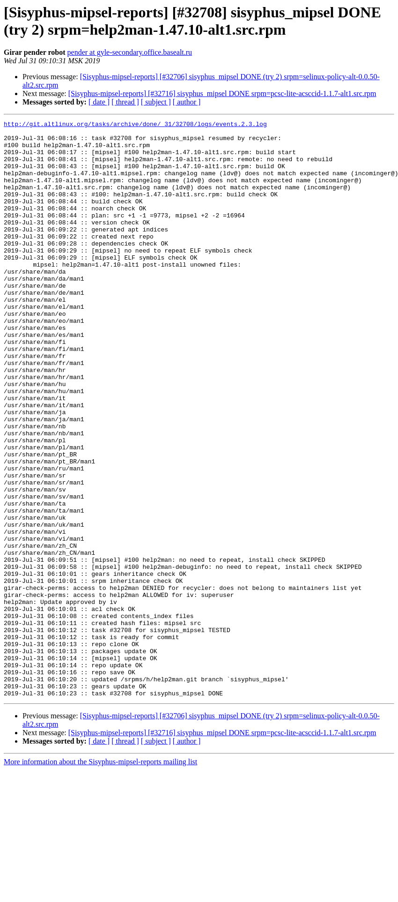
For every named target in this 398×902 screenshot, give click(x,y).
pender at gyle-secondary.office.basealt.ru (129, 52)
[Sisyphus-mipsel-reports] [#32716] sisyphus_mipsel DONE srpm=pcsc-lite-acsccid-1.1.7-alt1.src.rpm (222, 93)
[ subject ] (156, 102)
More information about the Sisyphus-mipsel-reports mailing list (100, 877)
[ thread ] (125, 102)
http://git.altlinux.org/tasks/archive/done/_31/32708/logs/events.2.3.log (135, 125)
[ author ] (187, 102)
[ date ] (99, 102)
